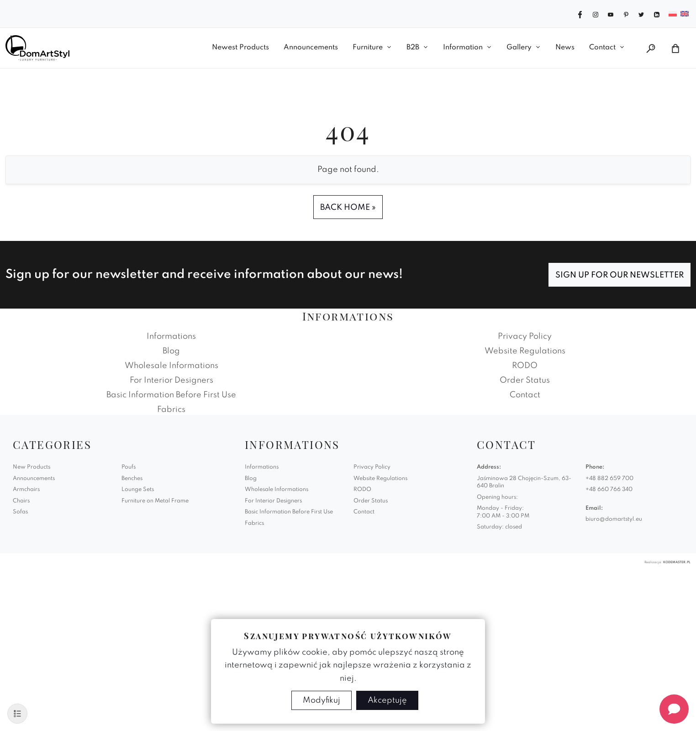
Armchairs (26, 489)
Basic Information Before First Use (171, 395)
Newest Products (240, 47)
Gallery (519, 47)
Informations (171, 336)
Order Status (525, 380)
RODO (525, 366)
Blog (171, 351)
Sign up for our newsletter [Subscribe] (619, 275)
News (565, 47)
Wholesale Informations (171, 366)
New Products (31, 467)
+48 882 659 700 (609, 478)
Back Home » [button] (348, 207)
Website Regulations (525, 351)
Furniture (368, 47)
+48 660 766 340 (609, 489)
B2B (412, 47)
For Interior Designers (171, 380)
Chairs (21, 501)
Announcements (311, 47)
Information (463, 47)
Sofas (20, 512)
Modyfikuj (321, 700)
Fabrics (171, 410)
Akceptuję (387, 700)
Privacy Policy (525, 336)
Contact (602, 47)
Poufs (128, 467)
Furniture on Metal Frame (155, 501)
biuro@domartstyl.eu (613, 519)
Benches (131, 478)
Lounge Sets (137, 489)
